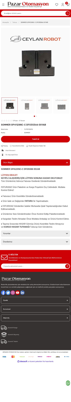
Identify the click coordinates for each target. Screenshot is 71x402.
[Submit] (67, 266)
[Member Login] (62, 4)
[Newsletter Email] (35, 266)
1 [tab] (34, 116)
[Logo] (30, 5)
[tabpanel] (9, 105)
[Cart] (68, 4)
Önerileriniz (7, 242)
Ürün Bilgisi (8, 162)
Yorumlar (6, 233)
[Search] (35, 13)
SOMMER (27, 133)
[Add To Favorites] (17, 146)
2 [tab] (36, 116)
